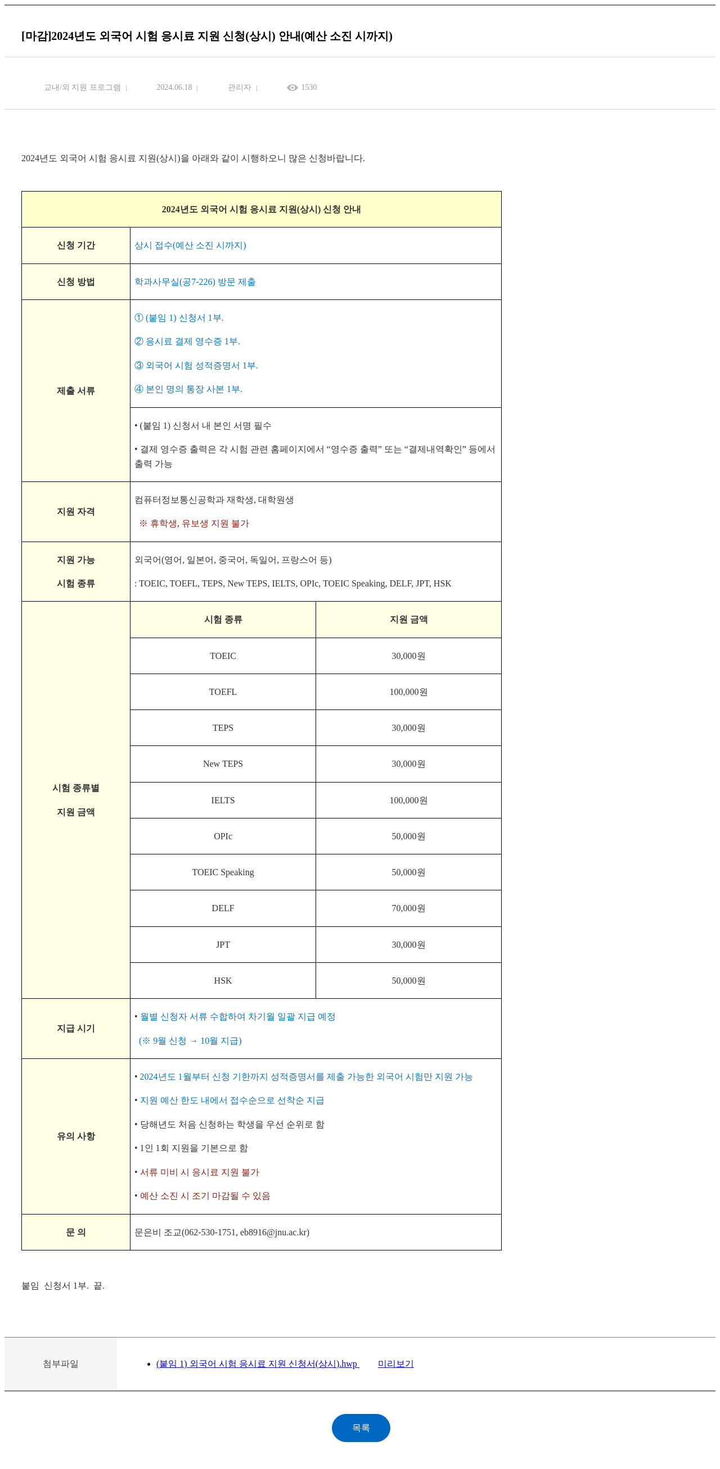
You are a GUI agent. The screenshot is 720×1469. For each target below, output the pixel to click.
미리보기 (396, 1363)
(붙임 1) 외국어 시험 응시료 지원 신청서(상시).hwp (257, 1363)
